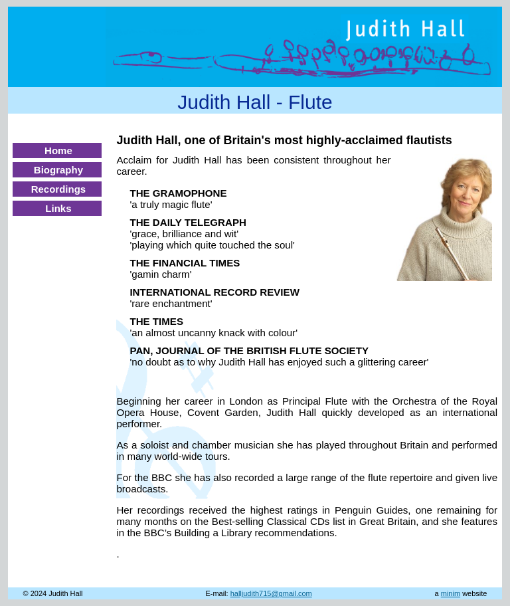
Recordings (58, 189)
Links (58, 208)
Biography (58, 169)
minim (450, 593)
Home (58, 150)
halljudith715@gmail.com (271, 593)
